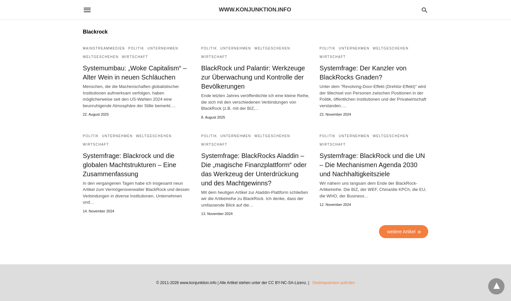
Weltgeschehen (101, 57)
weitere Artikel (401, 231)
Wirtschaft (135, 57)
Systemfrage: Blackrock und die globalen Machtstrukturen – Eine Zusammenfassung (129, 165)
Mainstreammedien (104, 48)
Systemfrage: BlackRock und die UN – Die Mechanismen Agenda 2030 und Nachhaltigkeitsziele (372, 165)
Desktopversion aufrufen (334, 282)
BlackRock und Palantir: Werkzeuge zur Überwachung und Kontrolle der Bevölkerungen (253, 77)
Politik (136, 48)
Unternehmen (162, 48)
